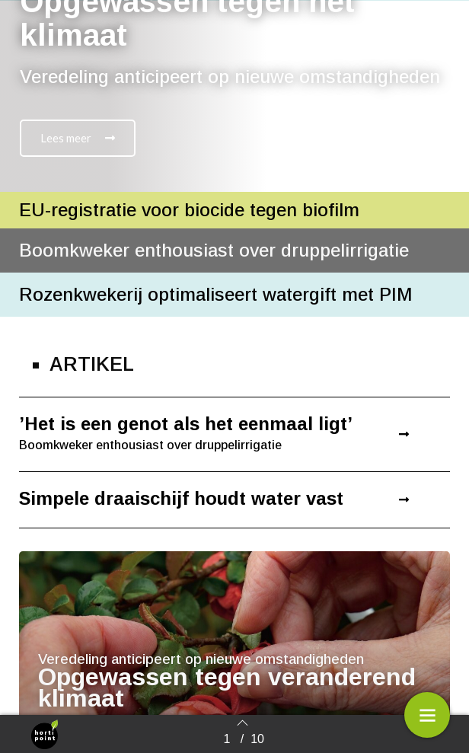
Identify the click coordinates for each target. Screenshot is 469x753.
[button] (78, 138)
